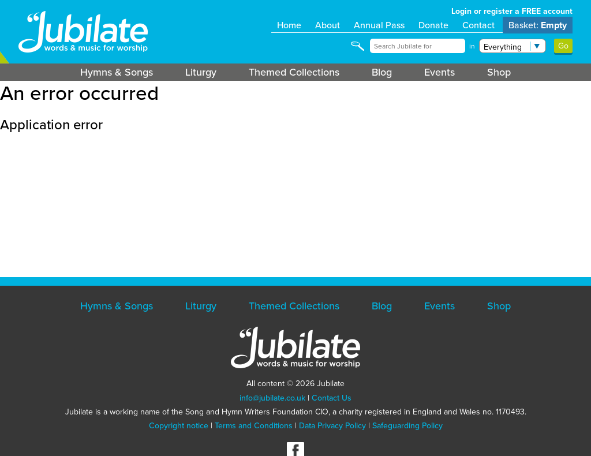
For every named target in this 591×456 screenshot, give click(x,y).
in (472, 46)
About (327, 25)
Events (439, 72)
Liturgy (200, 72)
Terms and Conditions (254, 426)
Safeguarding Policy (407, 426)
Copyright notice (178, 426)
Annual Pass (379, 25)
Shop (499, 72)
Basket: (537, 25)
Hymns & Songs (116, 72)
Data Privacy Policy (332, 426)
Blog (382, 72)
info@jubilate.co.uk (272, 398)
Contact (478, 25)
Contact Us (331, 398)
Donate (433, 25)
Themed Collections (294, 72)
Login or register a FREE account (512, 11)
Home (289, 25)
